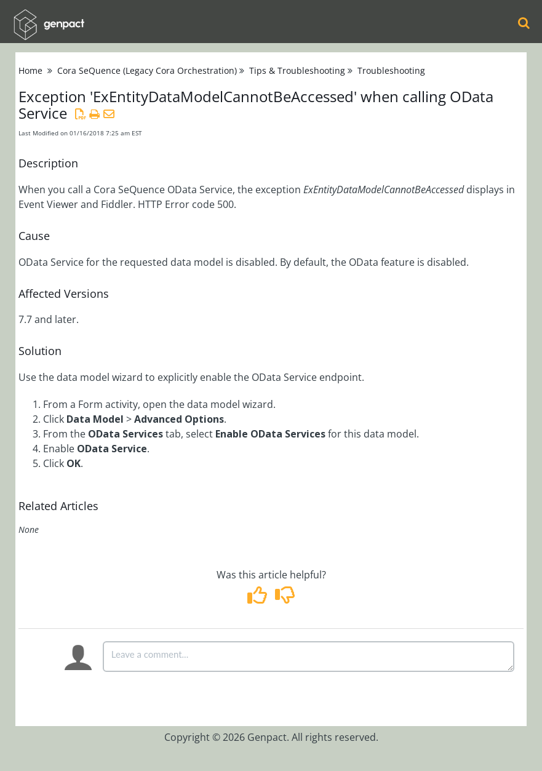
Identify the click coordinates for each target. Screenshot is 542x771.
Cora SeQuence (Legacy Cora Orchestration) (147, 70)
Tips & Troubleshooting (297, 70)
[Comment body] (308, 656)
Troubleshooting (391, 70)
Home (30, 70)
